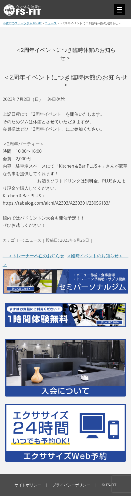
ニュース (33, 240)
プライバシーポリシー (71, 484)
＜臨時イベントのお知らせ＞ (97, 256)
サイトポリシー (28, 484)
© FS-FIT (109, 484)
